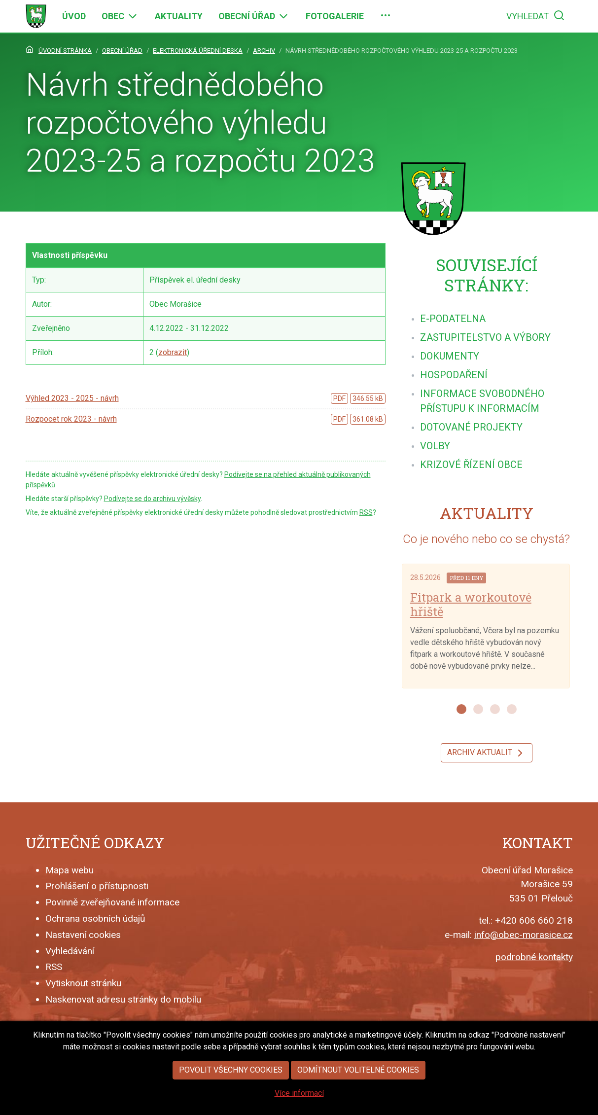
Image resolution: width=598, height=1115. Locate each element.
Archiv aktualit (486, 753)
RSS (366, 512)
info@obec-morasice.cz (523, 934)
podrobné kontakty (534, 957)
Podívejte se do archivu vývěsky (152, 499)
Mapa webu (69, 870)
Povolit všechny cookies (230, 1088)
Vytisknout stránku (83, 983)
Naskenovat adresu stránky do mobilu (123, 999)
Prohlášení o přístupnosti (96, 886)
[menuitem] (74, 16)
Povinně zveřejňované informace (112, 902)
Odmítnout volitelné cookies (358, 1088)
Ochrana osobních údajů (95, 918)
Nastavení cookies (83, 934)
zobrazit (172, 352)
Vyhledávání (69, 951)
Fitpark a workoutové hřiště (470, 604)
